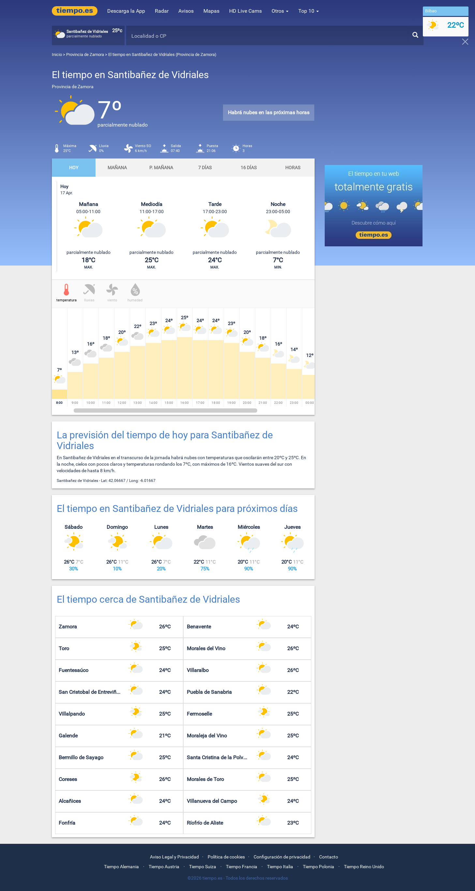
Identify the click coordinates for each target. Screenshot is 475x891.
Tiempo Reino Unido (364, 866)
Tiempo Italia (280, 866)
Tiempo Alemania (121, 866)
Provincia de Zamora (85, 54)
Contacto (328, 856)
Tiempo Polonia (318, 866)
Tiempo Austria (164, 866)
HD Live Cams (245, 11)
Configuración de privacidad (282, 856)
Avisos (186, 11)
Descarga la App (126, 11)
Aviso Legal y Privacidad (174, 856)
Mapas (211, 11)
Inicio (57, 54)
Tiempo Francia (241, 866)
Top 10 (308, 11)
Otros (280, 11)
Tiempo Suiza (202, 866)
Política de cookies (226, 856)
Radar (162, 11)
